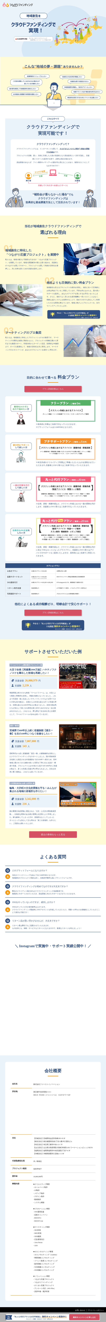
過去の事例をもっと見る (53, 834)
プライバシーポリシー (95, 1310)
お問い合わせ (80, 1310)
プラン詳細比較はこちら (53, 389)
